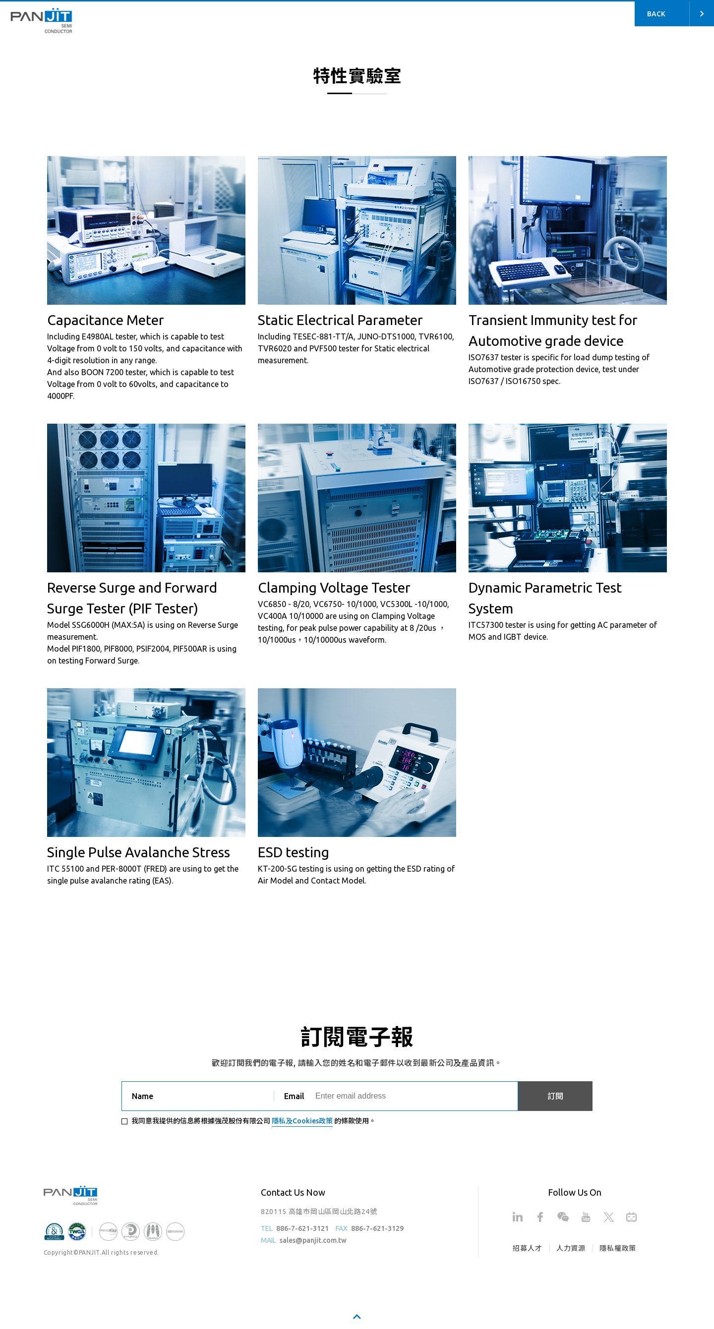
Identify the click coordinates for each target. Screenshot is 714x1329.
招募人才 (527, 1248)
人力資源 (571, 1248)
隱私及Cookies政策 (302, 1121)
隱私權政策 (617, 1248)
